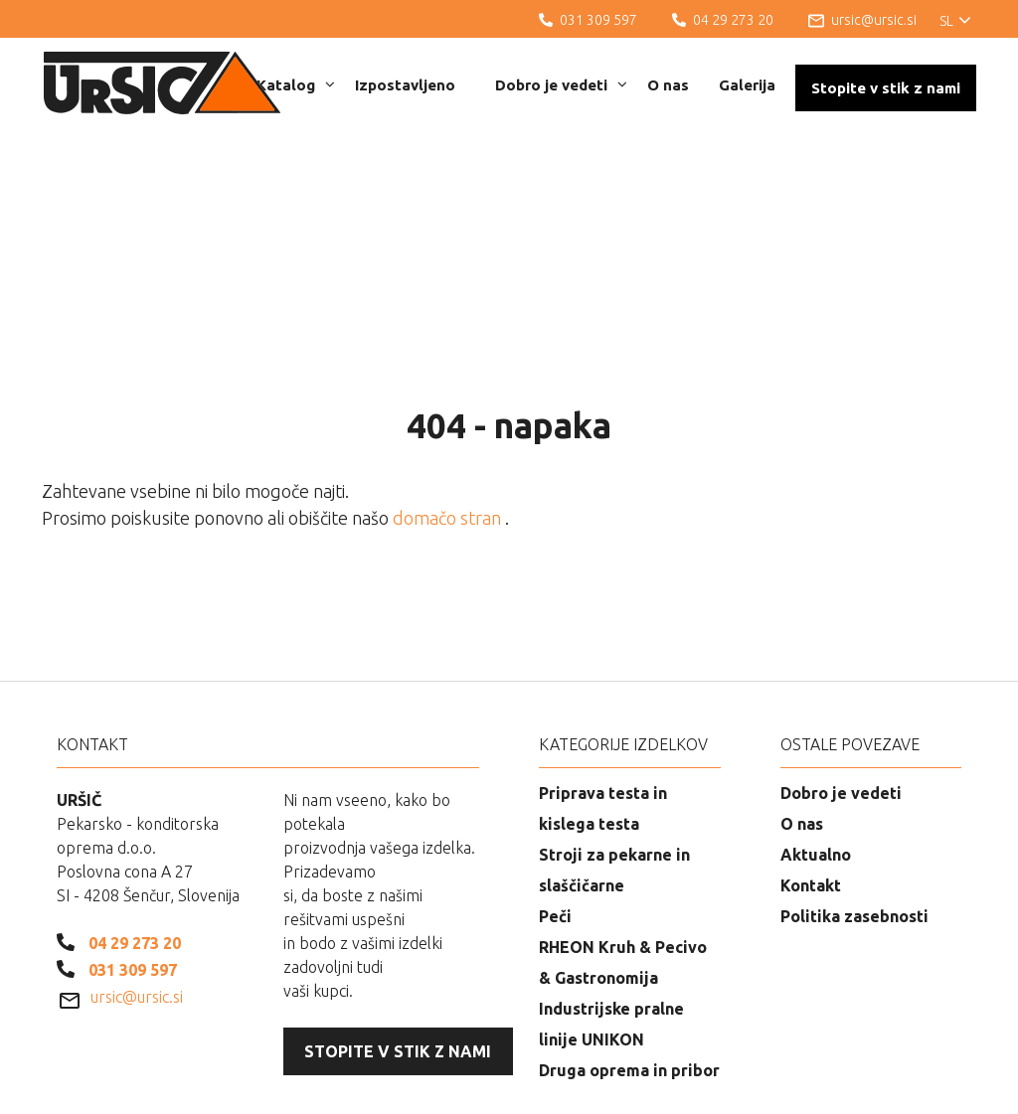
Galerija (747, 85)
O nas (668, 85)
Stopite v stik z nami (885, 88)
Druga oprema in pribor (629, 968)
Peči (555, 814)
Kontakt (810, 783)
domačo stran (449, 415)
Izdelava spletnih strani (868, 1084)
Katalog (295, 85)
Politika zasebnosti (854, 814)
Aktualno (815, 752)
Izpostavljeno (405, 85)
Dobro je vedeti (561, 85)
